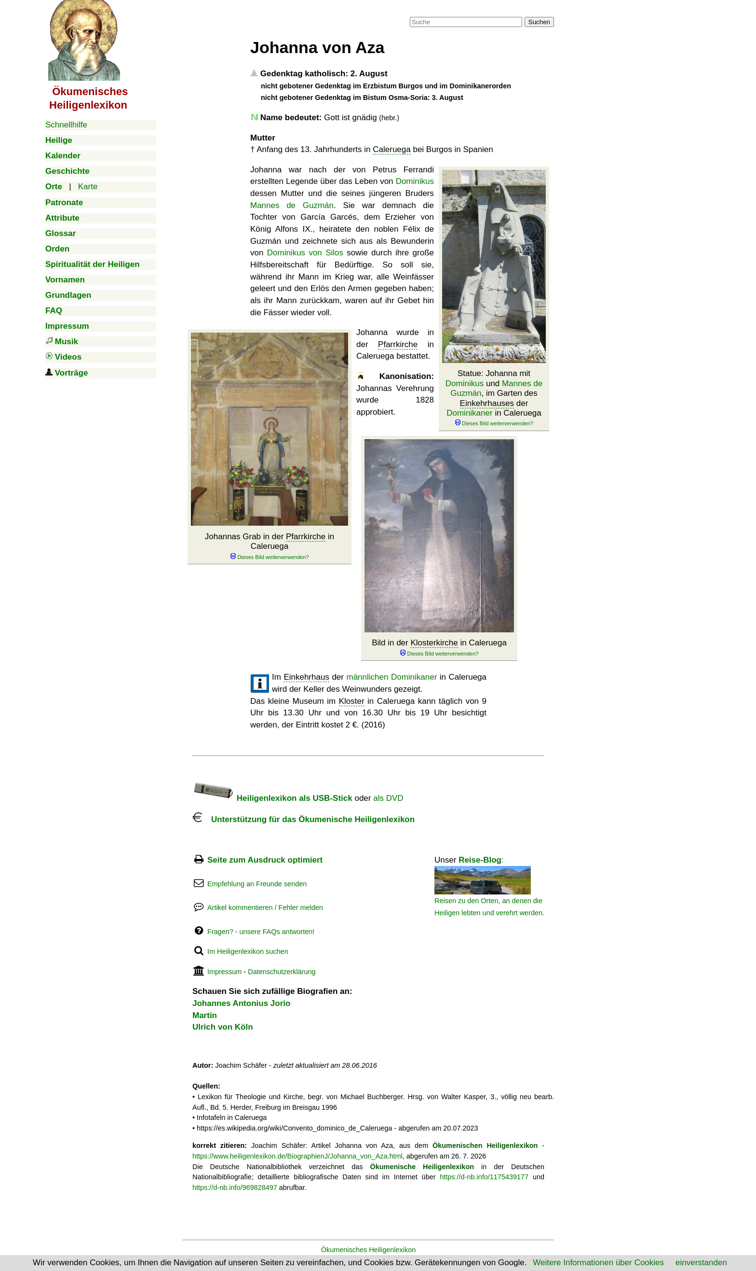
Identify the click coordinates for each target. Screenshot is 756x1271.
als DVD (388, 798)
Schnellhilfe (66, 124)
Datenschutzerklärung (281, 972)
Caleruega (391, 149)
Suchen (539, 22)
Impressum (224, 972)
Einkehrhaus (306, 677)
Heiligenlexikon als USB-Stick (272, 798)
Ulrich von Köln (222, 1027)
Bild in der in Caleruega (439, 647)
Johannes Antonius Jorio (241, 1003)
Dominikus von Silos (305, 252)
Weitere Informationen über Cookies (598, 1262)
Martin (204, 1015)
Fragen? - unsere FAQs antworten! (260, 932)
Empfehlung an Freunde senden (257, 884)
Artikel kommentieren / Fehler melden (265, 907)
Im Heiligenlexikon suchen (247, 951)
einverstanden (701, 1262)
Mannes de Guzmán (292, 205)
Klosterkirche (434, 642)
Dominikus (465, 383)
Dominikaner (469, 413)
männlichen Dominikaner (391, 677)
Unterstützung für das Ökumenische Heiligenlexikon (303, 819)
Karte (88, 186)
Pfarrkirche (305, 536)
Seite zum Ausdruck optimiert (265, 860)
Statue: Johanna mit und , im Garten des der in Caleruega (494, 398)
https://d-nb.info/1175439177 (484, 1177)
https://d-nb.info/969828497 (234, 1187)
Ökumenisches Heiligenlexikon (368, 1250)
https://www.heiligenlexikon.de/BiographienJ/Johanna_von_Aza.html (297, 1156)
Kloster (351, 701)
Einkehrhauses (487, 403)
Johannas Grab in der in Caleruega (269, 546)
